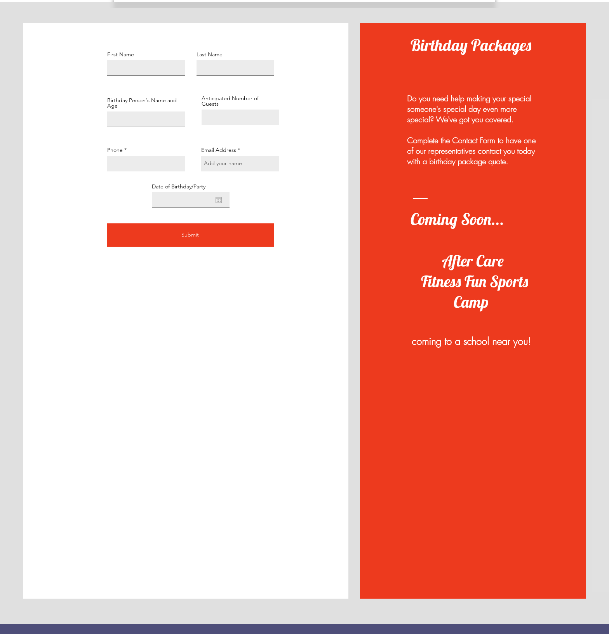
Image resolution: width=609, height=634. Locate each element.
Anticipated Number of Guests (230, 101)
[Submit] (190, 235)
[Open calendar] (219, 200)
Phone (115, 150)
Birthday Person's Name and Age (142, 103)
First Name (120, 54)
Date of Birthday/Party (178, 186)
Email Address (218, 150)
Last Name (210, 54)
